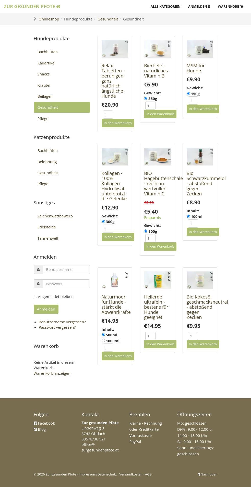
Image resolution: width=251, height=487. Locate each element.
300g (110, 221)
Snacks (44, 73)
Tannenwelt (48, 238)
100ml (196, 216)
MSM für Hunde (196, 68)
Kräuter (44, 85)
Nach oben (207, 474)
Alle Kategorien (166, 6)
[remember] (35, 296)
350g (152, 98)
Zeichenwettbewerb (55, 215)
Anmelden (199, 6)
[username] (66, 269)
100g (152, 231)
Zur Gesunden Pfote (32, 6)
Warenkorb (230, 6)
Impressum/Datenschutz (98, 474)
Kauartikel (46, 62)
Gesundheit (108, 18)
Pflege (43, 118)
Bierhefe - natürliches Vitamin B (156, 70)
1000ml (112, 340)
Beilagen (45, 96)
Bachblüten (48, 51)
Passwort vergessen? (57, 327)
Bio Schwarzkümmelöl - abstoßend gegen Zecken (206, 183)
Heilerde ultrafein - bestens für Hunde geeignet (156, 307)
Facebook (46, 423)
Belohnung (47, 161)
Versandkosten (130, 474)
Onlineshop (49, 18)
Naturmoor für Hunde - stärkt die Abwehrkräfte (116, 304)
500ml (111, 334)
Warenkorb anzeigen (52, 373)
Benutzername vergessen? (62, 321)
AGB (148, 474)
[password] (66, 283)
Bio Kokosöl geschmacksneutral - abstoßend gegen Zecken (207, 307)
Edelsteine (47, 226)
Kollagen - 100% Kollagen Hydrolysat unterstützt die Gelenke (114, 186)
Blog (42, 429)
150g (195, 93)
